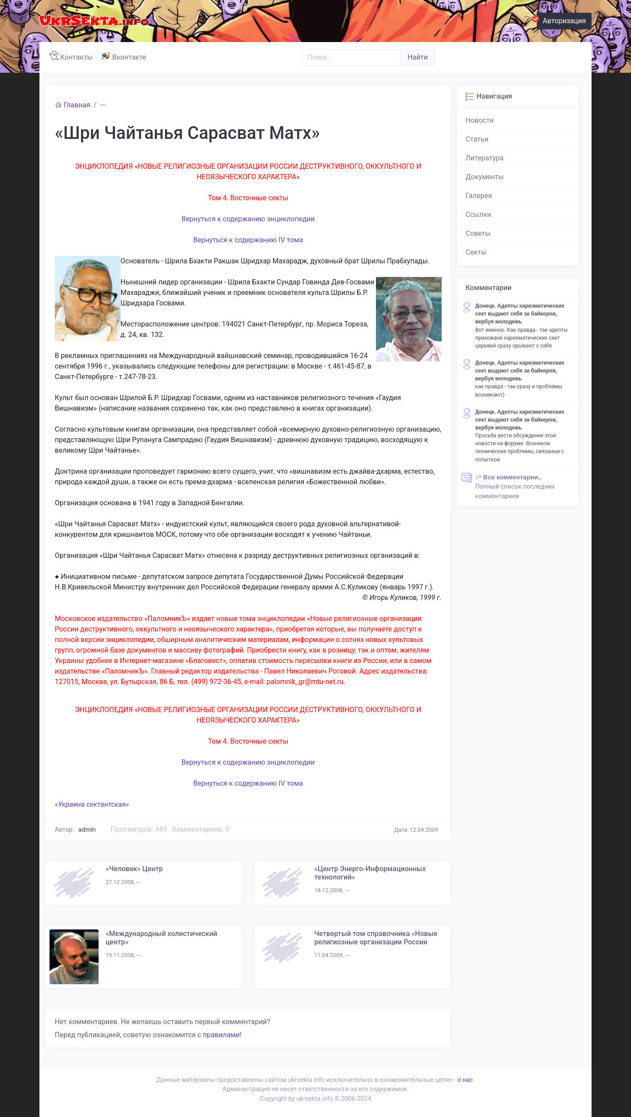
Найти (418, 57)
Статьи (477, 139)
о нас (465, 1080)
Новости (480, 120)
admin (87, 829)
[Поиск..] (351, 57)
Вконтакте (125, 56)
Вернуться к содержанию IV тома (248, 240)
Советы (478, 233)
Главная (72, 105)
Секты (476, 252)
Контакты (72, 56)
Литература (485, 158)
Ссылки (478, 214)
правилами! (222, 1035)
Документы (485, 177)
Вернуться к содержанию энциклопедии (248, 219)
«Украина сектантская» (92, 804)
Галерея (479, 195)
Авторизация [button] (561, 19)
